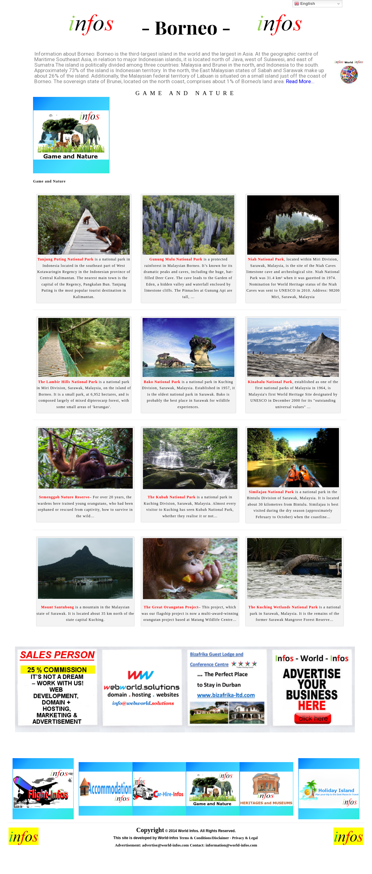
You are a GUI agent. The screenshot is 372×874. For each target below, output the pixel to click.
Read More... (300, 81)
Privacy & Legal (245, 838)
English (304, 3)
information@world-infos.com (231, 845)
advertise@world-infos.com (166, 845)
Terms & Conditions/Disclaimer (204, 838)
